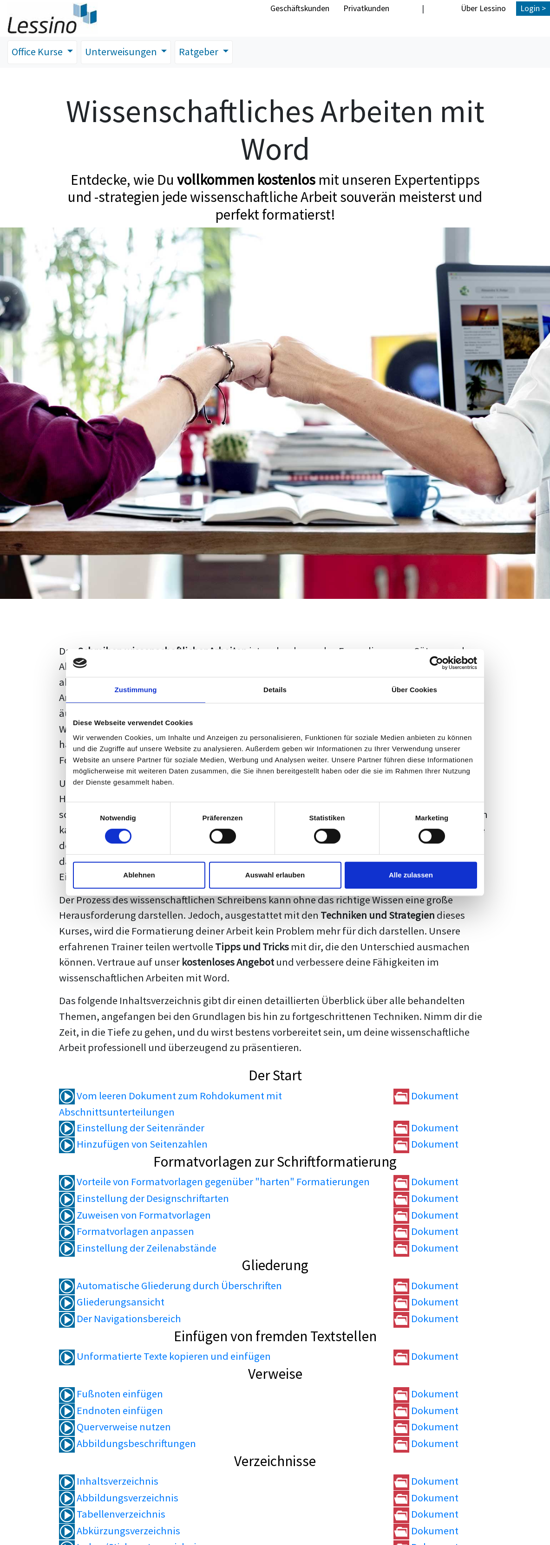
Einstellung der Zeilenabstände (137, 1248)
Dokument (425, 1095)
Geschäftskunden (299, 8)
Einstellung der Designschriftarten (144, 1198)
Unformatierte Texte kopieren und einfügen (165, 1356)
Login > (533, 8)
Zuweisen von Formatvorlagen (135, 1214)
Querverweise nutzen (115, 1427)
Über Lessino (483, 8)
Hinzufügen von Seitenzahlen (133, 1144)
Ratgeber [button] (204, 51)
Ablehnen (139, 875)
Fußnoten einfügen (111, 1394)
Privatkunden (366, 8)
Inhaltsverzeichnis (108, 1481)
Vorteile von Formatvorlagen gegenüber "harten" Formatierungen (214, 1181)
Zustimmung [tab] (136, 690)
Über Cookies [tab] (414, 690)
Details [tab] (275, 690)
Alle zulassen (411, 875)
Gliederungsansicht (111, 1302)
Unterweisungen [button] (125, 51)
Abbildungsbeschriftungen (127, 1443)
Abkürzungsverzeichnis (119, 1531)
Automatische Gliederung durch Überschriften (170, 1285)
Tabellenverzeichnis (112, 1514)
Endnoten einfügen (111, 1410)
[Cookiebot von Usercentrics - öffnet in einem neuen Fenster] (436, 663)
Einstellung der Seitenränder (131, 1128)
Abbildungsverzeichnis (118, 1498)
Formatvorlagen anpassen (126, 1231)
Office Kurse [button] (39, 51)
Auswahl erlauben (275, 875)
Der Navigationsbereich (120, 1318)
